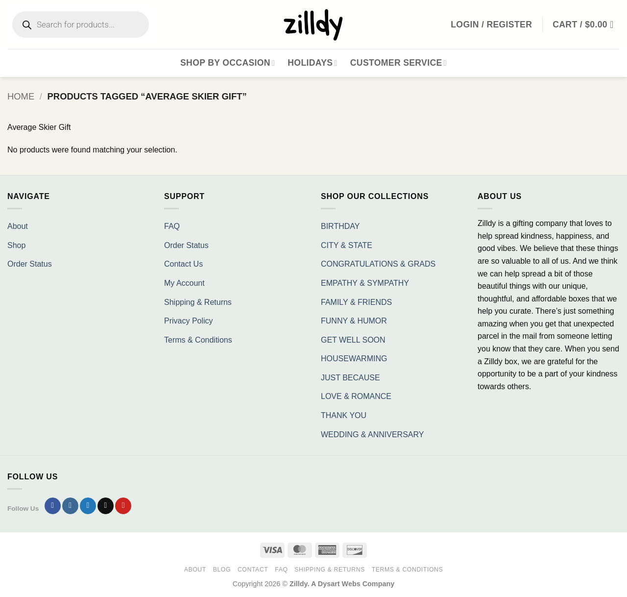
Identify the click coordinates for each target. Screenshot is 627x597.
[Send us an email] (105, 506)
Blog (222, 569)
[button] (586, 24)
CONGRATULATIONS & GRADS (378, 264)
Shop (16, 245)
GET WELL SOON (353, 340)
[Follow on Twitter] (88, 506)
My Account (184, 283)
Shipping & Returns (198, 302)
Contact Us (183, 264)
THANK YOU (343, 415)
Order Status (29, 264)
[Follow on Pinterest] (123, 506)
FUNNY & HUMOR (354, 321)
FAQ (172, 226)
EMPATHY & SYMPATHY (365, 283)
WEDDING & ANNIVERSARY (372, 434)
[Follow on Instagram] (70, 506)
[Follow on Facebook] (53, 506)
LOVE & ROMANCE (356, 396)
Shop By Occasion (227, 63)
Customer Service (398, 63)
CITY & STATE (346, 245)
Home (20, 96)
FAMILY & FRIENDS (356, 302)
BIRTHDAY (340, 226)
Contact (253, 569)
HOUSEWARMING (354, 358)
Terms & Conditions (198, 340)
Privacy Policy (188, 321)
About (17, 226)
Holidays (313, 63)
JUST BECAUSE (350, 377)
